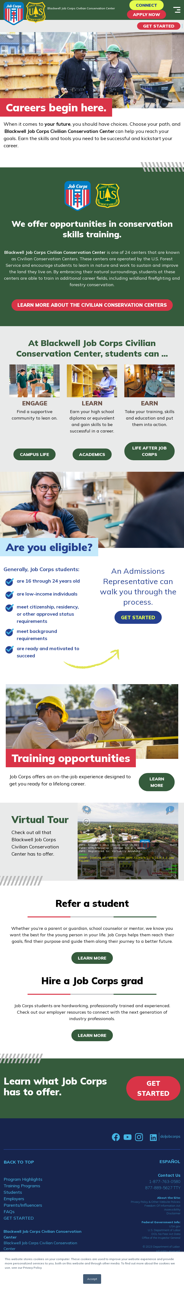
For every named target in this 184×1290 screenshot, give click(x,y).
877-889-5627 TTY (162, 1187)
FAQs (9, 1211)
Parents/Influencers (23, 1205)
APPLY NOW (146, 14)
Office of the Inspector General (161, 1237)
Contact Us (169, 1175)
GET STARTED (19, 1218)
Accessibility (172, 1209)
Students (13, 1192)
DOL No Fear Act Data (165, 1234)
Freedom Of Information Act (162, 1205)
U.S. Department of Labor (164, 1230)
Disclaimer (173, 1213)
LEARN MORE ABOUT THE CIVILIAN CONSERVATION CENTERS (92, 305)
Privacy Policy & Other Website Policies (155, 1202)
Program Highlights (23, 1179)
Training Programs (22, 1185)
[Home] (14, 13)
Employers (14, 1198)
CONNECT (146, 5)
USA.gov (174, 1226)
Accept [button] (92, 1279)
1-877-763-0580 (164, 1181)
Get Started (158, 26)
